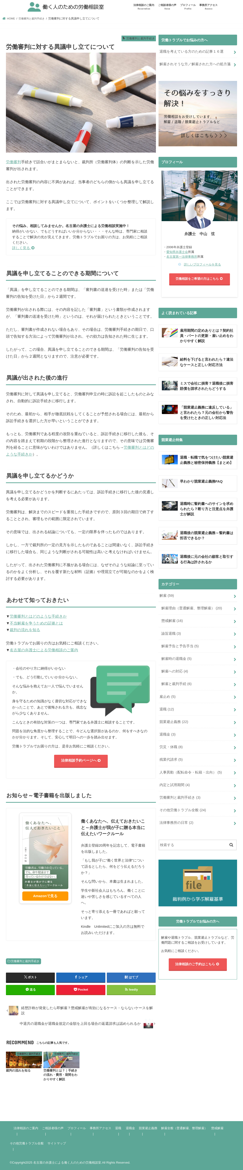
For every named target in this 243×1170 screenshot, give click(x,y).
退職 (166, 710)
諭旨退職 (171, 635)
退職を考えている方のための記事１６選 (191, 51)
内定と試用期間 (174, 785)
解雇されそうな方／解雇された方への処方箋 (195, 64)
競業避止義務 (173, 722)
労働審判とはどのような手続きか (38, 616)
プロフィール (188, 7)
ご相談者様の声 (167, 7)
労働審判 (13, 162)
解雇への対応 (174, 672)
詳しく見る (23, 248)
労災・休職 (170, 748)
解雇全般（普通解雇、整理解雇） (184, 1128)
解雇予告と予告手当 (180, 647)
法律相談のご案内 (143, 7)
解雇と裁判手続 (176, 685)
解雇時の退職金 (176, 660)
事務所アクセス (208, 7)
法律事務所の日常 (176, 823)
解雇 (166, 597)
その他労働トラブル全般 (182, 810)
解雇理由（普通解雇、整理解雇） (191, 609)
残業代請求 (170, 760)
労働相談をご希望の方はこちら (200, 278)
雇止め (167, 697)
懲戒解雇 (172, 622)
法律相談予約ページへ (81, 761)
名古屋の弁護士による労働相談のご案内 (44, 650)
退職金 (167, 735)
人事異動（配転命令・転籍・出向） (190, 773)
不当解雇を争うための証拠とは (36, 623)
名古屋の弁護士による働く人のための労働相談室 (67, 1162)
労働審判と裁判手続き (25, 961)
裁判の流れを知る (25, 630)
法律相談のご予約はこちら (197, 964)
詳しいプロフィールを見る (202, 264)
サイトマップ (56, 1143)
